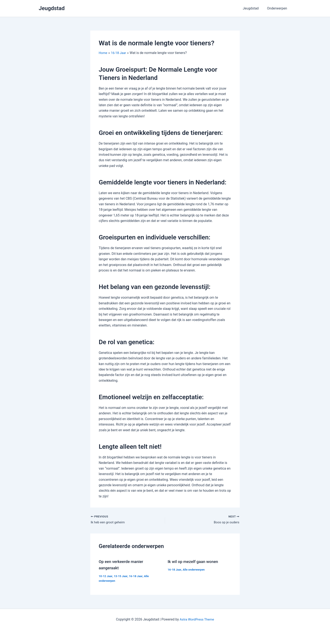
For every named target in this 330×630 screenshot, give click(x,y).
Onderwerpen (278, 8)
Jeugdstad (52, 8)
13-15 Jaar (121, 576)
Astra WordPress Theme (197, 619)
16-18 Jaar (137, 576)
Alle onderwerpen (194, 570)
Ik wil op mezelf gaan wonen (194, 561)
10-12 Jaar (106, 576)
